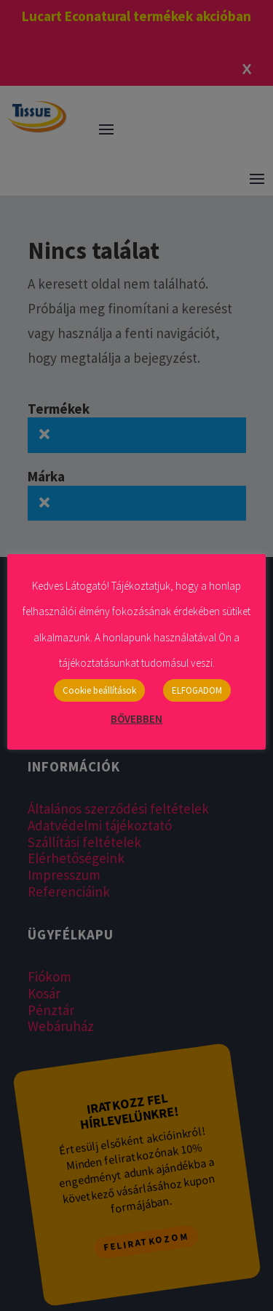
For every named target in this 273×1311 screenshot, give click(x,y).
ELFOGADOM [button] (197, 690)
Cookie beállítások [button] (99, 690)
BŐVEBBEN (136, 719)
